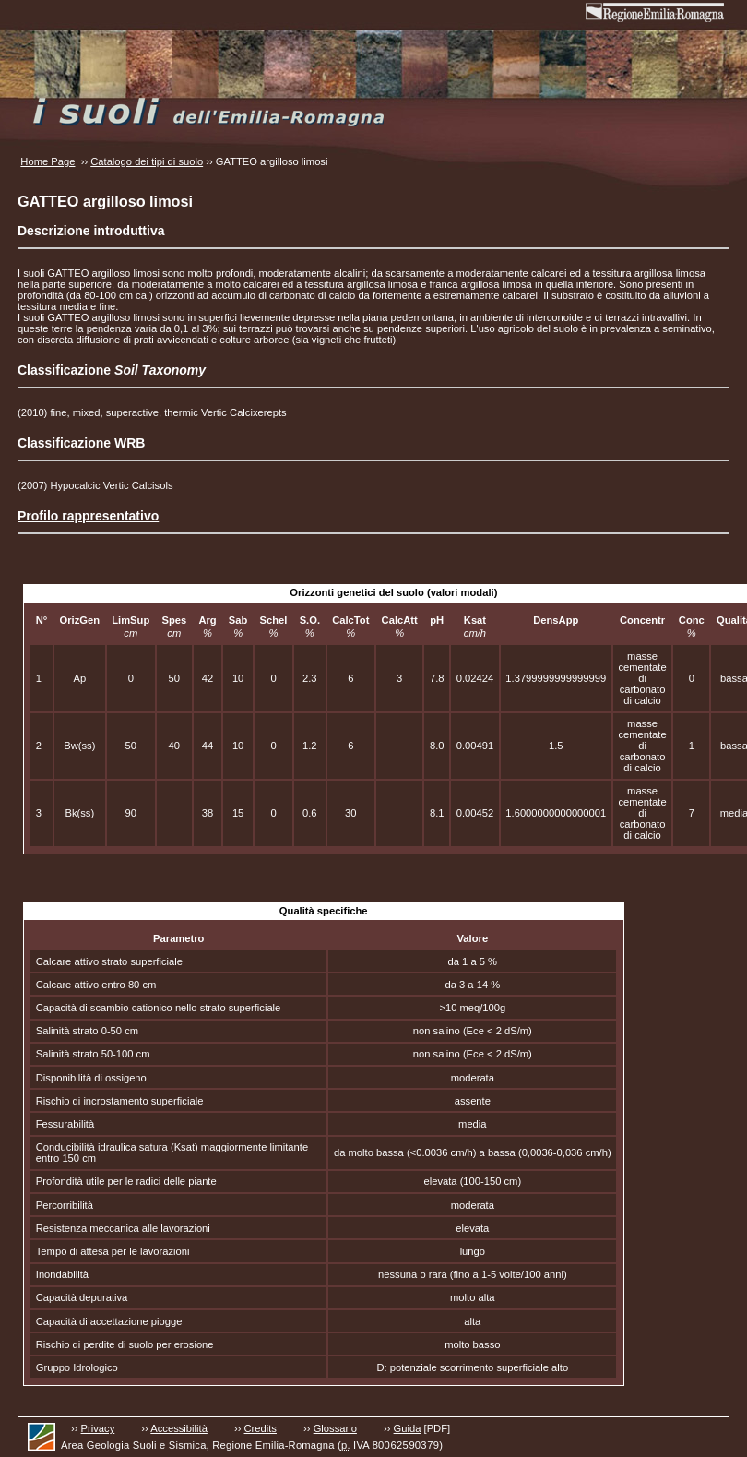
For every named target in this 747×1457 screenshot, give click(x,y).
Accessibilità (179, 1428)
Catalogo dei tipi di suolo (146, 161)
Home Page (47, 161)
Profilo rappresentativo (88, 515)
